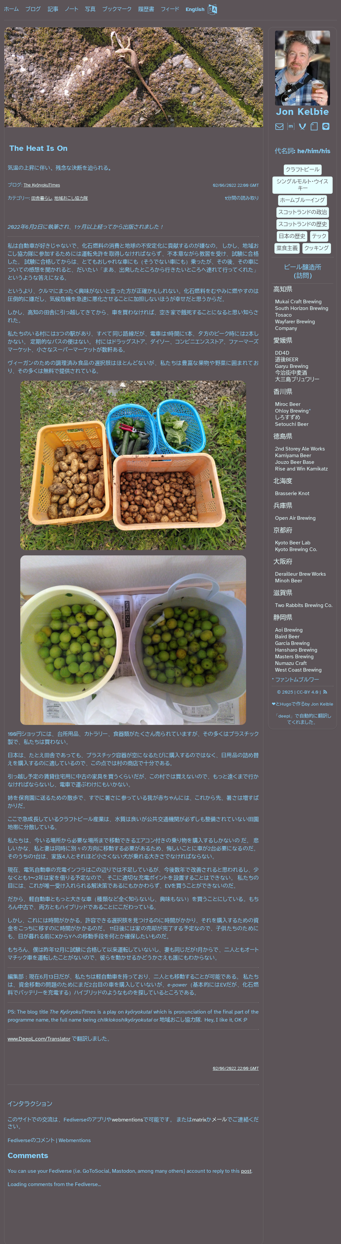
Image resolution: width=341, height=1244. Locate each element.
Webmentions (75, 1140)
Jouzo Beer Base (294, 462)
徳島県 (282, 437)
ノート (71, 9)
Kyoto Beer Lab (292, 542)
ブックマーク (117, 9)
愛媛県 (282, 341)
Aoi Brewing (289, 630)
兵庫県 (282, 506)
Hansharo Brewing (296, 650)
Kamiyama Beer (293, 455)
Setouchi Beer (291, 424)
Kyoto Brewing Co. (296, 549)
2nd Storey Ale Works (300, 449)
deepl (284, 716)
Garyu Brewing (291, 366)
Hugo (285, 704)
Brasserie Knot (292, 493)
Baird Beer (287, 636)
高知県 (282, 289)
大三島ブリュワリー (297, 379)
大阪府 (282, 562)
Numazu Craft (291, 663)
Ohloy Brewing (292, 411)
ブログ (33, 9)
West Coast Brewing (298, 670)
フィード (170, 9)
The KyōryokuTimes (42, 185)
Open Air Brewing (295, 518)
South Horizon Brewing (301, 308)
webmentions (127, 1119)
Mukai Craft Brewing (298, 301)
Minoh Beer (288, 580)
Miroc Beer (287, 404)
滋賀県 (282, 593)
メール (219, 1119)
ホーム (11, 9)
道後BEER (286, 359)
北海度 (282, 481)
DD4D (282, 353)
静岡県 (282, 618)
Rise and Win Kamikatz (301, 469)
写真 (90, 9)
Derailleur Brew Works (300, 574)
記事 (53, 9)
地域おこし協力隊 (71, 198)
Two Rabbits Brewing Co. (303, 605)
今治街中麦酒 (291, 373)
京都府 (282, 530)
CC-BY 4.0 (307, 692)
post (246, 1171)
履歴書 (146, 9)
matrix (199, 1119)
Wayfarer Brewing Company (295, 325)
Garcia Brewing (292, 643)
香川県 (282, 392)
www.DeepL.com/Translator (39, 1039)
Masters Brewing (294, 656)
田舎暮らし (41, 198)
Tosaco (283, 315)
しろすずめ (287, 417)
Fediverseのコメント (31, 1140)
